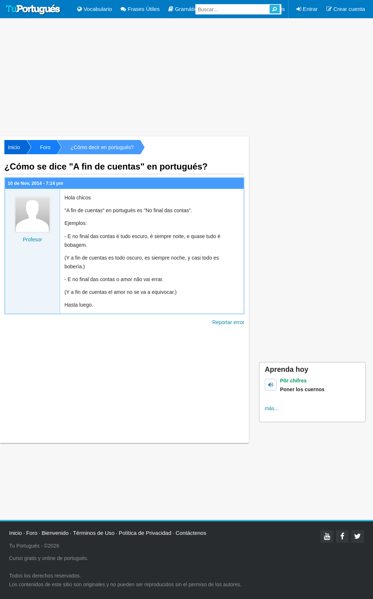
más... (272, 408)
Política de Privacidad (145, 533)
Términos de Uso (93, 533)
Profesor (32, 239)
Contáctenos (191, 533)
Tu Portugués (33, 9)
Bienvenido (55, 533)
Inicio (14, 147)
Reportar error (228, 322)
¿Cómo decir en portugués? (102, 147)
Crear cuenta (345, 9)
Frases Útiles (140, 9)
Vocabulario (94, 9)
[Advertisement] (186, 77)
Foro (45, 147)
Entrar (307, 9)
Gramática (184, 9)
